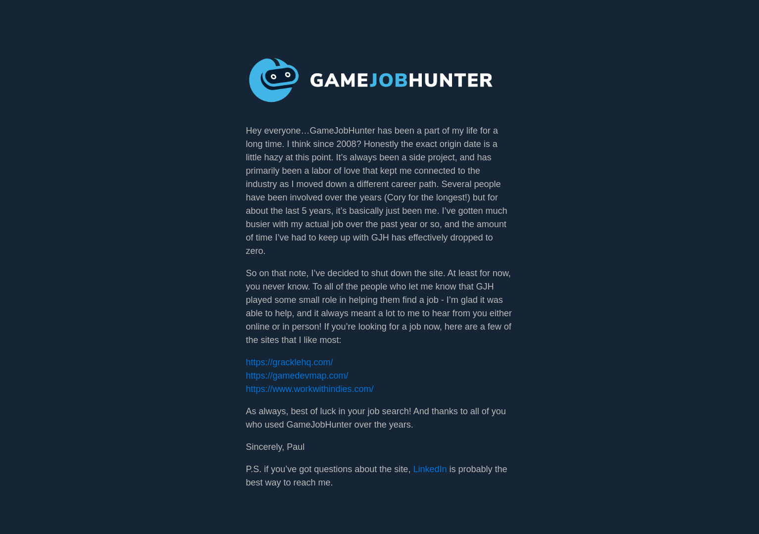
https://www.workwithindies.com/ (310, 389)
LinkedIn (430, 469)
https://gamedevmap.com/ (297, 376)
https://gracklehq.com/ (289, 362)
